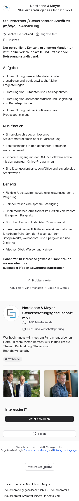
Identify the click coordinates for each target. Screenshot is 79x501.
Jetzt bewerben (39, 418)
